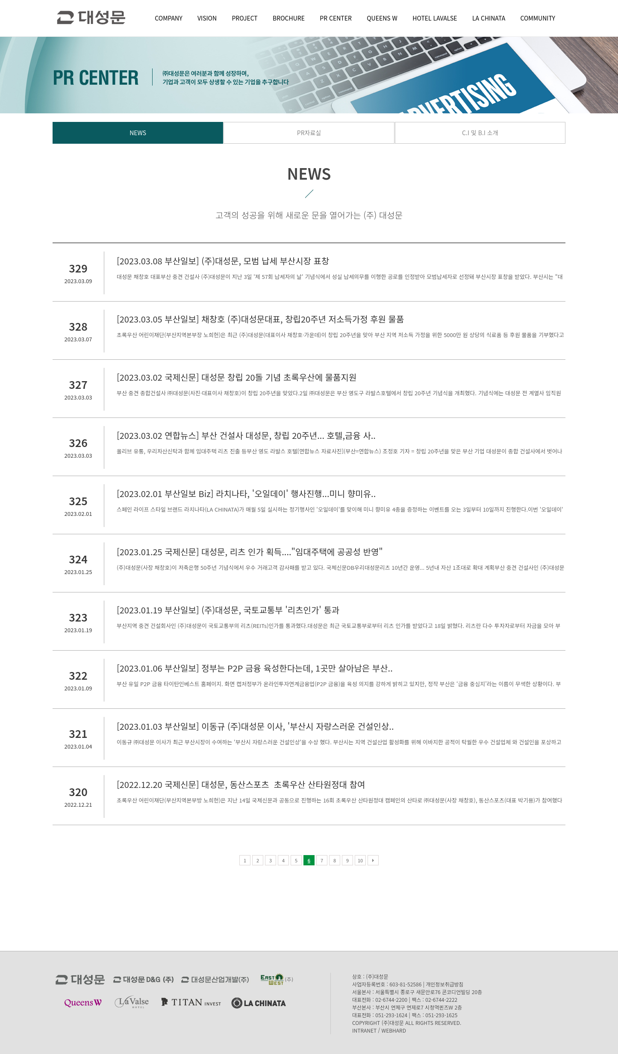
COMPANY (168, 18)
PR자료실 (309, 132)
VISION (207, 18)
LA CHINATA (488, 18)
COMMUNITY (538, 18)
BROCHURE (289, 18)
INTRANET (364, 1030)
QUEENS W (382, 18)
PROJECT (245, 18)
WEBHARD (394, 1030)
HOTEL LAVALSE (434, 18)
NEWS (137, 132)
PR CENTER (336, 18)
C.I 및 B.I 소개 (480, 132)
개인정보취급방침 (444, 984)
